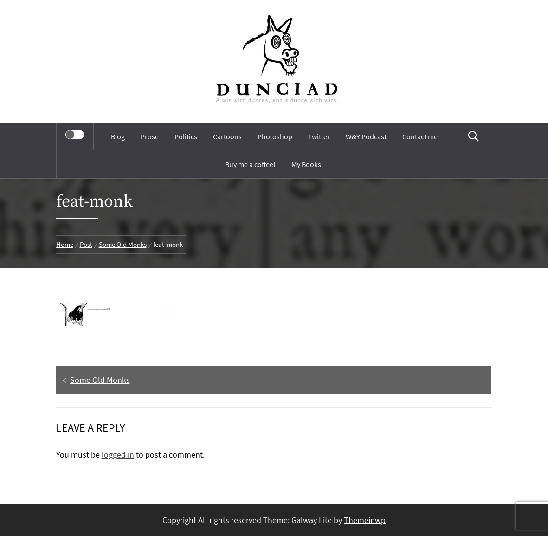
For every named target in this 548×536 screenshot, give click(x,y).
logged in (118, 454)
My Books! (307, 164)
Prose (150, 136)
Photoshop (275, 136)
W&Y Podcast (366, 136)
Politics (185, 136)
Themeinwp (365, 520)
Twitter (319, 136)
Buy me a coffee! (250, 164)
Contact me (420, 136)
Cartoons (227, 136)
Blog (118, 136)
